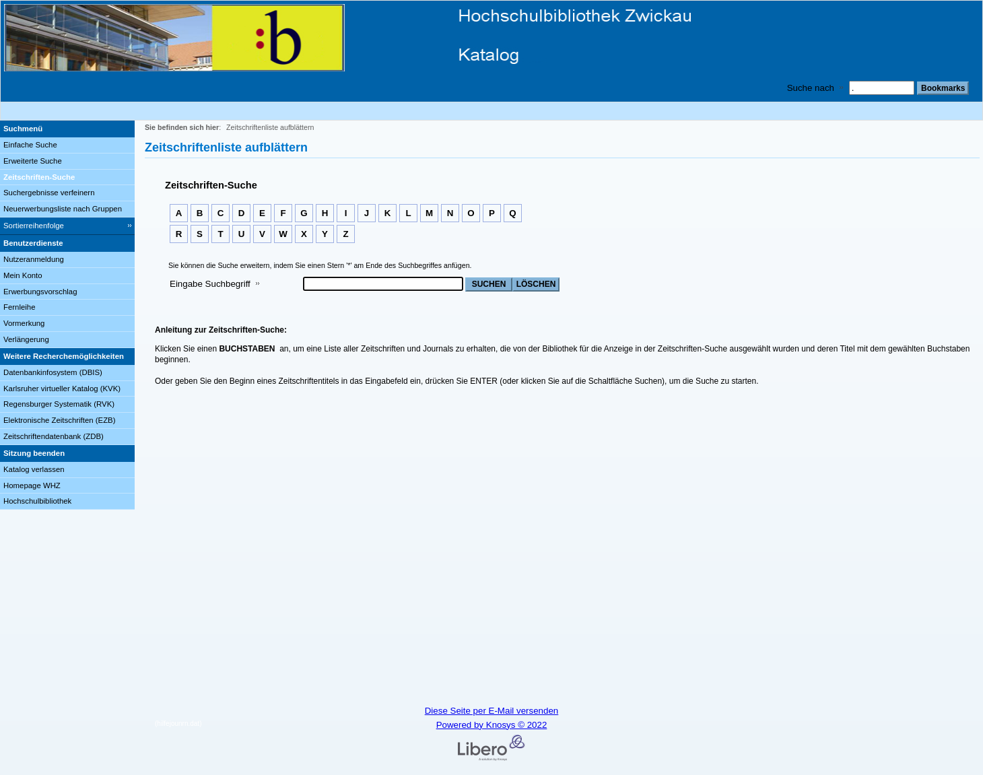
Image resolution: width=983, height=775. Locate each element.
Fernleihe (19, 307)
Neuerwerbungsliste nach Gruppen (62, 209)
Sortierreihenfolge (33, 226)
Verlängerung (26, 339)
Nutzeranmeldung (33, 259)
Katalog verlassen (34, 469)
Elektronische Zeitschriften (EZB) (59, 420)
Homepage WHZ (32, 485)
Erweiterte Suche (32, 161)
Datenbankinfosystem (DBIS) (52, 372)
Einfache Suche (30, 145)
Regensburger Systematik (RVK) (58, 404)
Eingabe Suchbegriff (210, 284)
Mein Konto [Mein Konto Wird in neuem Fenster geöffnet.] (22, 275)
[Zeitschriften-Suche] (67, 178)
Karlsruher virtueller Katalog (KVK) (62, 388)
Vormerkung (23, 323)
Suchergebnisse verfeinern (49, 193)
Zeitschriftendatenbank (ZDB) (53, 436)
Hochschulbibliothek (37, 501)
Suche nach (810, 88)
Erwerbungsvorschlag (40, 292)
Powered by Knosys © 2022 (491, 725)
